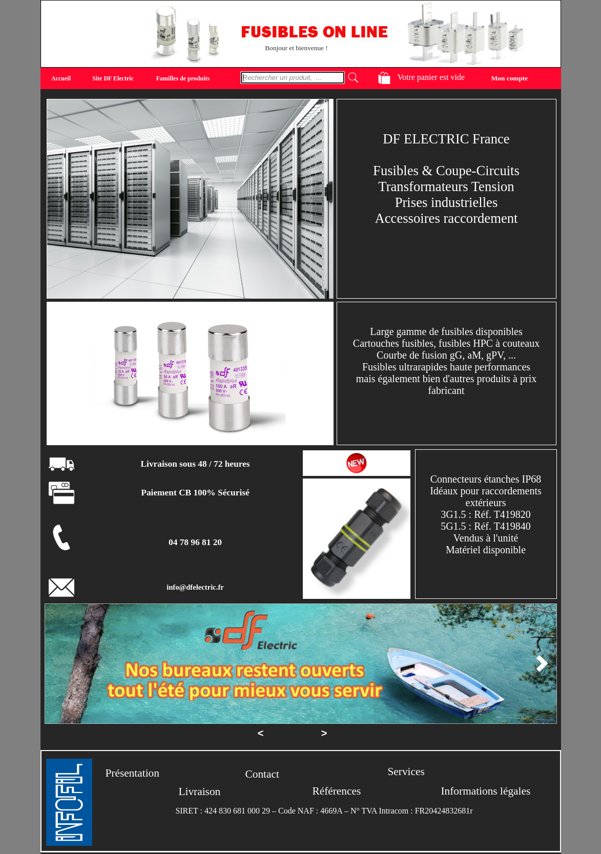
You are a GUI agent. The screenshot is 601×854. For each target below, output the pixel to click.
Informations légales (486, 791)
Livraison (200, 791)
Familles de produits (183, 78)
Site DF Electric (113, 78)
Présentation (132, 773)
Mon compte (509, 77)
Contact (262, 774)
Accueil (61, 78)
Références (337, 791)
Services (406, 771)
